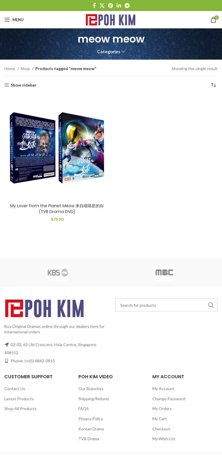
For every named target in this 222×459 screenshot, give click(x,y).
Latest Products (19, 398)
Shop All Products (20, 408)
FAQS (83, 408)
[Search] (166, 305)
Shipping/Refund (93, 398)
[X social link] (102, 5)
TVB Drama (88, 438)
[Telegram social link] (127, 5)
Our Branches (90, 388)
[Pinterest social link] (110, 5)
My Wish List (163, 438)
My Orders (162, 408)
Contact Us (14, 388)
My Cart (159, 418)
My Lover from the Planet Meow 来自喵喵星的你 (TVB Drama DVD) (57, 208)
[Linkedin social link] (119, 5)
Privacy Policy (90, 418)
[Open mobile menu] (14, 19)
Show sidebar (23, 85)
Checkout (161, 428)
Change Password (168, 398)
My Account (163, 388)
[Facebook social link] (94, 5)
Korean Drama (91, 428)
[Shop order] (213, 85)
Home (10, 68)
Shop (26, 68)
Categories (108, 51)
